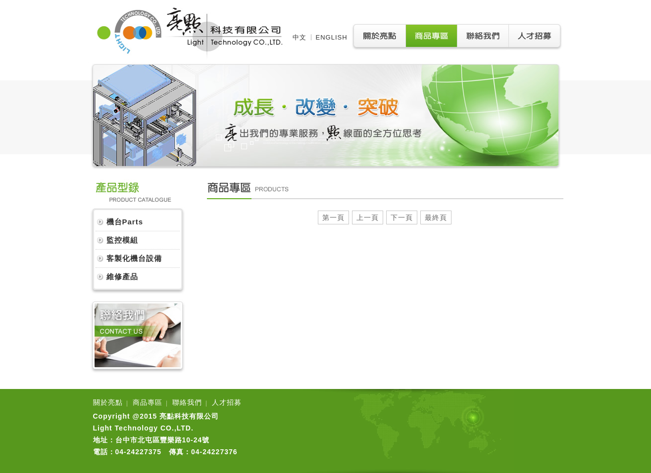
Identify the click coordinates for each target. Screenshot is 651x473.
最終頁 (436, 217)
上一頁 (367, 217)
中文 (299, 37)
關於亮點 (108, 402)
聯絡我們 (187, 402)
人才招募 (227, 402)
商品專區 (147, 402)
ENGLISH (332, 37)
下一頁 (402, 217)
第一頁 (333, 217)
